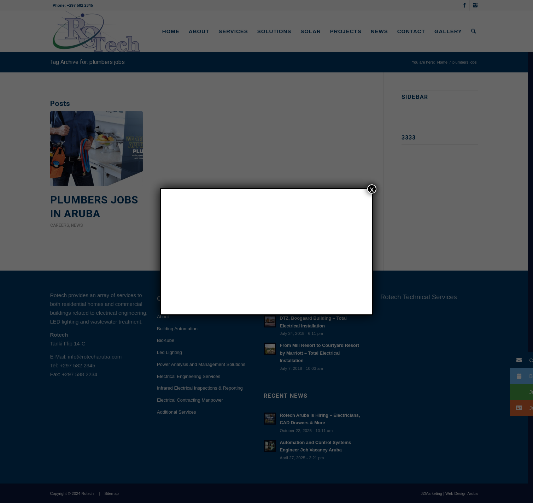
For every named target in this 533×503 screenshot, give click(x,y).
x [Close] (372, 189)
